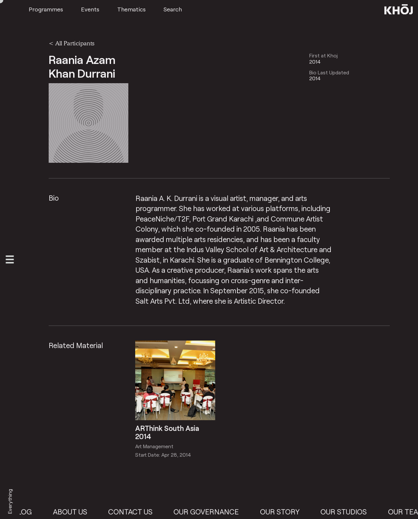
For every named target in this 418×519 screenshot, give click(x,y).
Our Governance (211, 511)
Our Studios (348, 511)
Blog (27, 511)
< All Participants (71, 43)
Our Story (284, 511)
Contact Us (135, 511)
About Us (74, 511)
